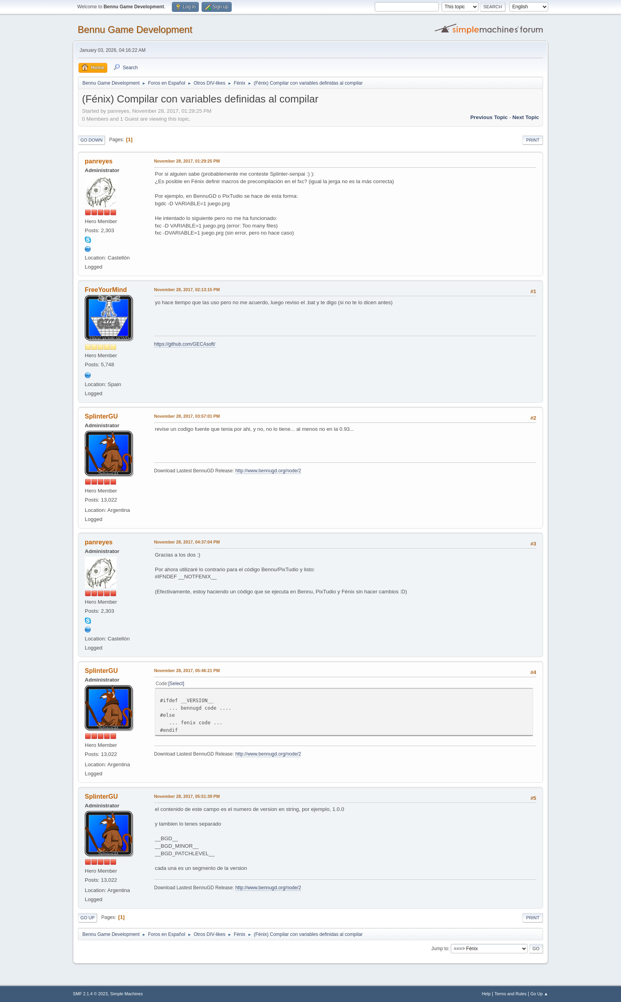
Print (532, 140)
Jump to (439, 948)
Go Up (87, 917)
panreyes (98, 161)
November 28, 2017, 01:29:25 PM (187, 161)
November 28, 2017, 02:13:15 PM (187, 289)
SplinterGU (101, 416)
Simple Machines (126, 993)
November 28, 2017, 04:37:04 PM (187, 542)
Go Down (91, 140)
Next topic (525, 117)
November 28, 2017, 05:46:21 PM (187, 670)
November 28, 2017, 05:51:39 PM (187, 796)
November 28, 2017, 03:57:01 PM (187, 416)
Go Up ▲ (539, 993)
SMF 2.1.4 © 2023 (90, 993)
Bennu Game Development (135, 29)
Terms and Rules (511, 993)
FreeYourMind (106, 289)
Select (176, 683)
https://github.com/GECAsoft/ (184, 344)
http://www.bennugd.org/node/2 (268, 471)
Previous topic (489, 117)
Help (486, 993)
